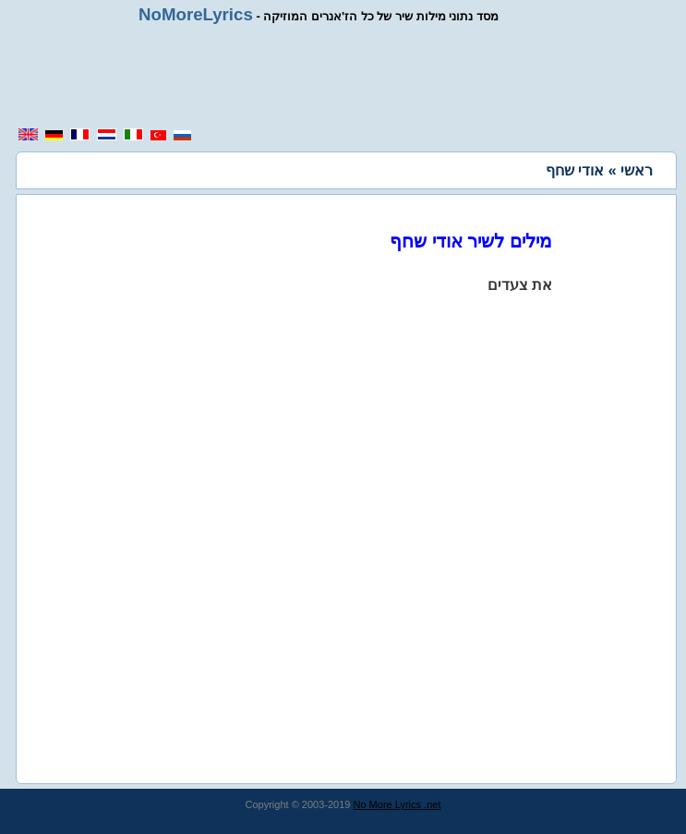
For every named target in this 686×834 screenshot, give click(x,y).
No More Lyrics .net (397, 804)
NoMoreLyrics (195, 14)
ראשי (636, 170)
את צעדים (519, 285)
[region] (350, 75)
